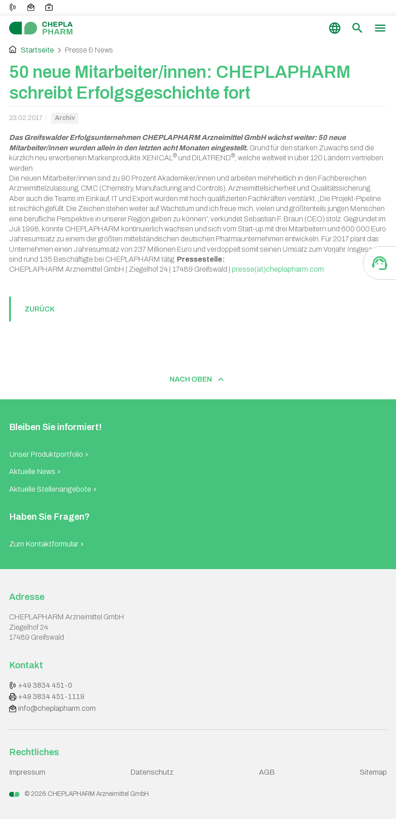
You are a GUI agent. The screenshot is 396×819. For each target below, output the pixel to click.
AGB (267, 772)
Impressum (27, 772)
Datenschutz (152, 772)
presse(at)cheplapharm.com (278, 269)
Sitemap (373, 772)
